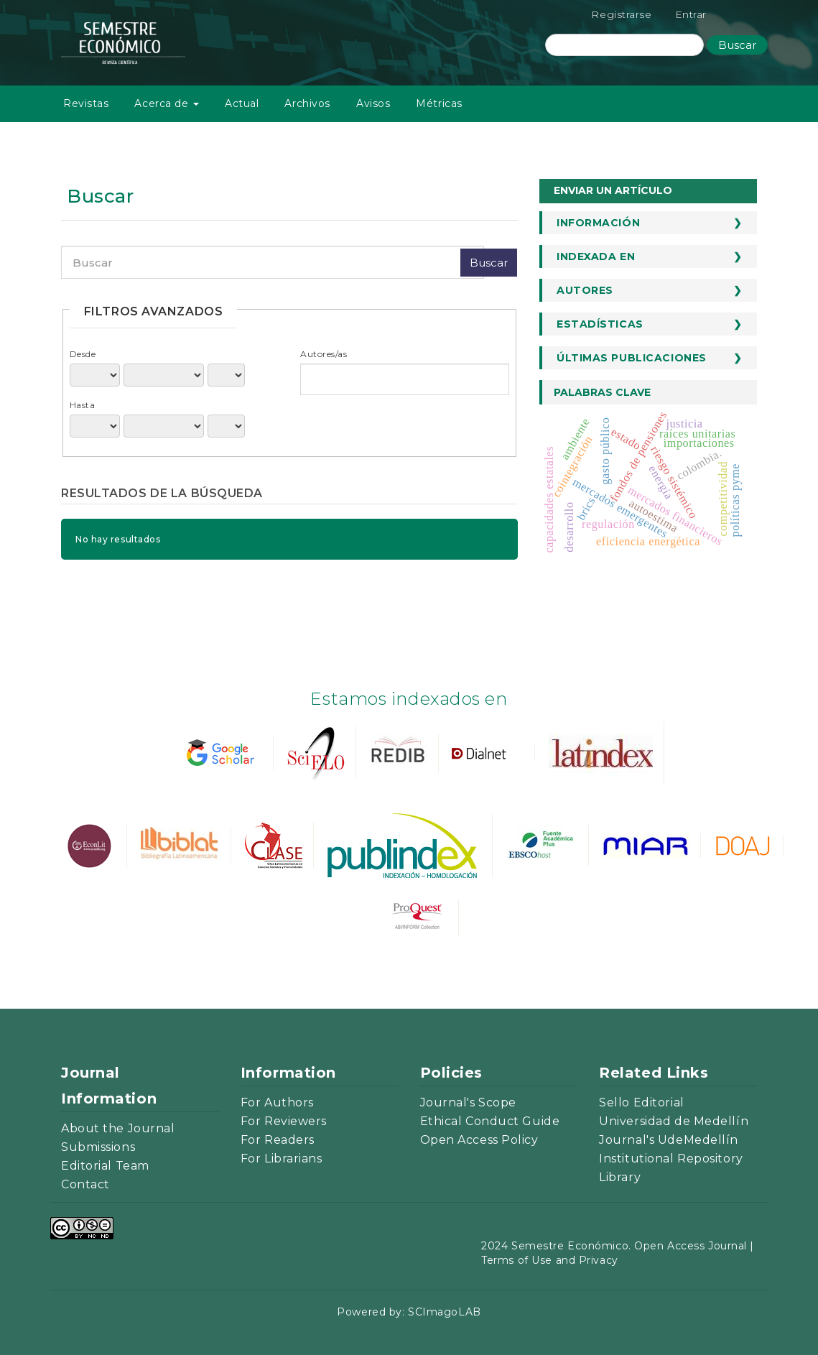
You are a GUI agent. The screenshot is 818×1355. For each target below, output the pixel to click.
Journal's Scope (468, 1102)
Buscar (737, 45)
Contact (85, 1184)
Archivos (307, 103)
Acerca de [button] (166, 103)
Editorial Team (105, 1166)
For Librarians (281, 1158)
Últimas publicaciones (632, 357)
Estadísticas (600, 324)
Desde (83, 353)
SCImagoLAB (444, 1311)
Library (620, 1177)
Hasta (83, 404)
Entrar (691, 14)
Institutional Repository (671, 1158)
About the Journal (118, 1128)
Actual (242, 103)
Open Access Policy (479, 1140)
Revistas (85, 103)
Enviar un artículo (613, 190)
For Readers (278, 1140)
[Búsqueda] (624, 45)
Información (598, 222)
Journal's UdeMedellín (668, 1140)
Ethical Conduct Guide (490, 1121)
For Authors (277, 1102)
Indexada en (596, 256)
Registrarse (621, 14)
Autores (585, 290)
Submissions (98, 1147)
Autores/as (324, 353)
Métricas (439, 103)
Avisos (373, 103)
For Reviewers (284, 1121)
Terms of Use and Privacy (549, 1260)
